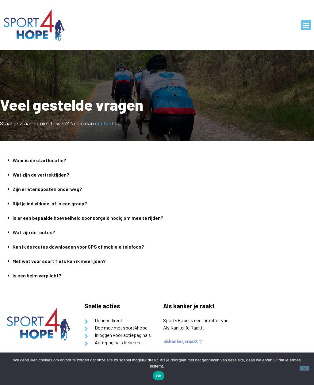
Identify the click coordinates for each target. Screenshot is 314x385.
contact (104, 123)
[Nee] (304, 368)
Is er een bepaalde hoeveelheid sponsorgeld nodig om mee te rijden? (88, 218)
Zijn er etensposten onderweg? (47, 189)
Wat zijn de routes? (34, 232)
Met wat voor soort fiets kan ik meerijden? (59, 261)
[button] (306, 25)
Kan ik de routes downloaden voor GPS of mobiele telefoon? (78, 247)
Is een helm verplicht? (37, 275)
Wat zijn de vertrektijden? (41, 174)
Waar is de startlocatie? (39, 160)
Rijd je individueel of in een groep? (50, 203)
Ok (158, 376)
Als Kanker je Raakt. (183, 327)
